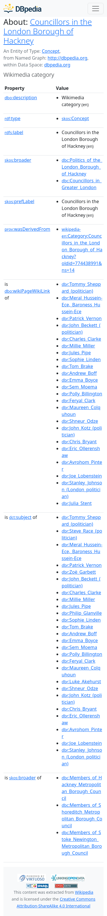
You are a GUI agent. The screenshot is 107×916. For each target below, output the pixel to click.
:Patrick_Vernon (82, 318)
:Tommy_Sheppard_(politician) (81, 287)
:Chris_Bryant (79, 441)
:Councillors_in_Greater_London (82, 184)
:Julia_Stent (77, 503)
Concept (50, 51)
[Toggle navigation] (96, 8)
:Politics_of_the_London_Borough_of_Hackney (82, 167)
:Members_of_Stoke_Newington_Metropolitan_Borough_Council (82, 842)
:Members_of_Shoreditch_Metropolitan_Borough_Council (82, 815)
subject (20, 517)
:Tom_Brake (77, 366)
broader (18, 160)
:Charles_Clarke (81, 339)
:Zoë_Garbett (79, 572)
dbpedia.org (57, 65)
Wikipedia (84, 892)
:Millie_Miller (78, 346)
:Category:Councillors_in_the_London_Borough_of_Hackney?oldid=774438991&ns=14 (82, 250)
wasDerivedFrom (27, 229)
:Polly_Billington (82, 394)
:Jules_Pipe (76, 352)
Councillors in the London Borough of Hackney (47, 31)
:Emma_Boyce (80, 380)
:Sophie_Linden (81, 359)
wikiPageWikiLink (27, 291)
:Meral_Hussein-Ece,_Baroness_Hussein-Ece (82, 305)
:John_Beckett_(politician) (81, 328)
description (21, 97)
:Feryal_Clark (78, 400)
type (13, 118)
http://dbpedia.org (67, 58)
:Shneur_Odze (80, 421)
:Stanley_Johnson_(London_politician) (82, 490)
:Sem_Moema (79, 387)
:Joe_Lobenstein (82, 476)
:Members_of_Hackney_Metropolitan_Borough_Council (82, 788)
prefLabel (19, 201)
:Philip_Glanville (82, 613)
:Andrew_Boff (79, 373)
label (14, 132)
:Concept (75, 118)
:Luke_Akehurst (81, 681)
